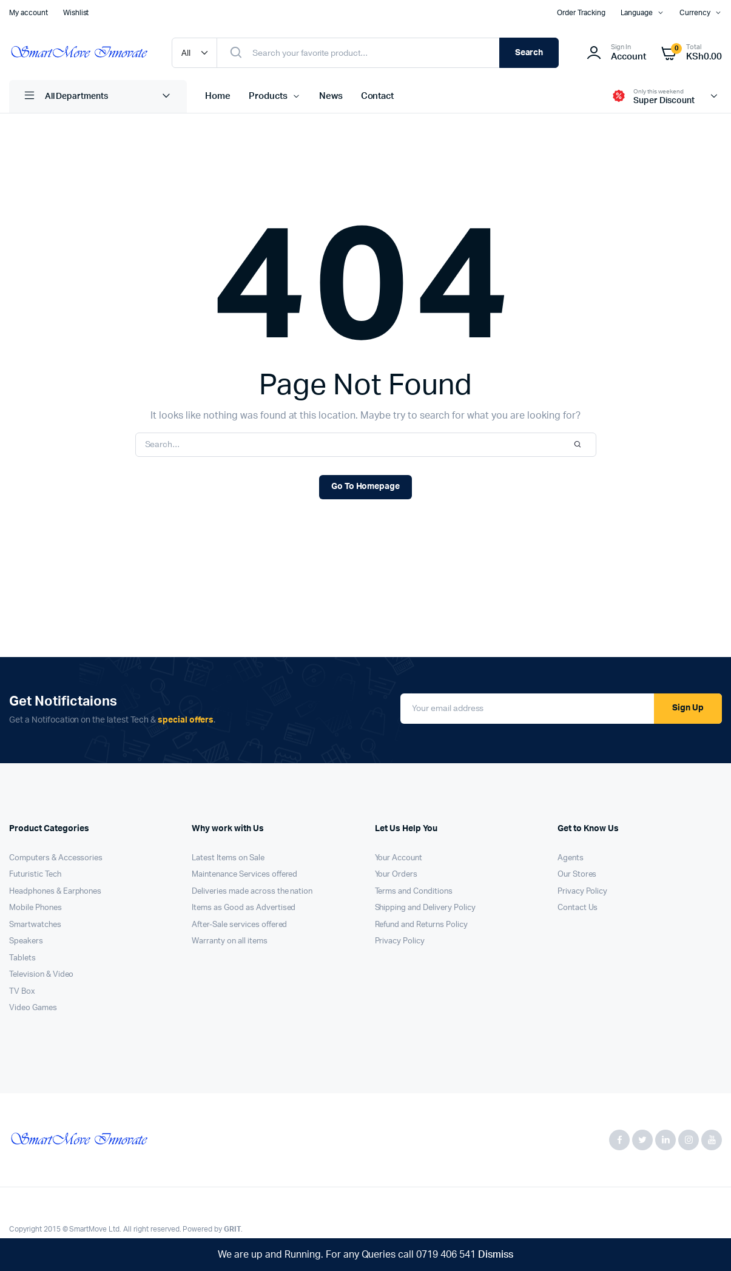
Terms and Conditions (414, 891)
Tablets (22, 958)
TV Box (22, 992)
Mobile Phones (35, 908)
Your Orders (396, 874)
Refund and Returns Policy (421, 925)
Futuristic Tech (35, 874)
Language (637, 12)
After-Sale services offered (239, 925)
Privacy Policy (400, 941)
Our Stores (577, 874)
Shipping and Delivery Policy (425, 908)
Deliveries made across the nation (252, 891)
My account (28, 12)
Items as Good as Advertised (243, 908)
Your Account (399, 858)
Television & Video (41, 975)
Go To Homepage (365, 486)
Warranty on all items (229, 941)
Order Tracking (581, 12)
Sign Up (688, 708)
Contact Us (578, 908)
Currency (694, 12)
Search (529, 53)
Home (218, 96)
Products (268, 96)
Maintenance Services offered (244, 874)
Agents (571, 858)
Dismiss (495, 1254)
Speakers (26, 941)
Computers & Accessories (56, 858)
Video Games (33, 1008)
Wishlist (76, 12)
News (331, 96)
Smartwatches (35, 925)
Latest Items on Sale (228, 858)
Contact (377, 96)
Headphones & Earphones (55, 891)
